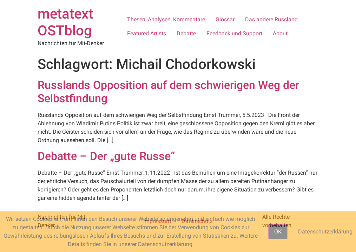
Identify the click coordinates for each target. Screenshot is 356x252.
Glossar (225, 19)
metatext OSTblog (65, 22)
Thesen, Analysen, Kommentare (166, 19)
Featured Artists (146, 33)
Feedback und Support (234, 33)
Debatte (186, 33)
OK (278, 231)
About (280, 33)
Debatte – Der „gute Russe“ (106, 156)
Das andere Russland (271, 19)
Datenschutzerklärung (325, 231)
